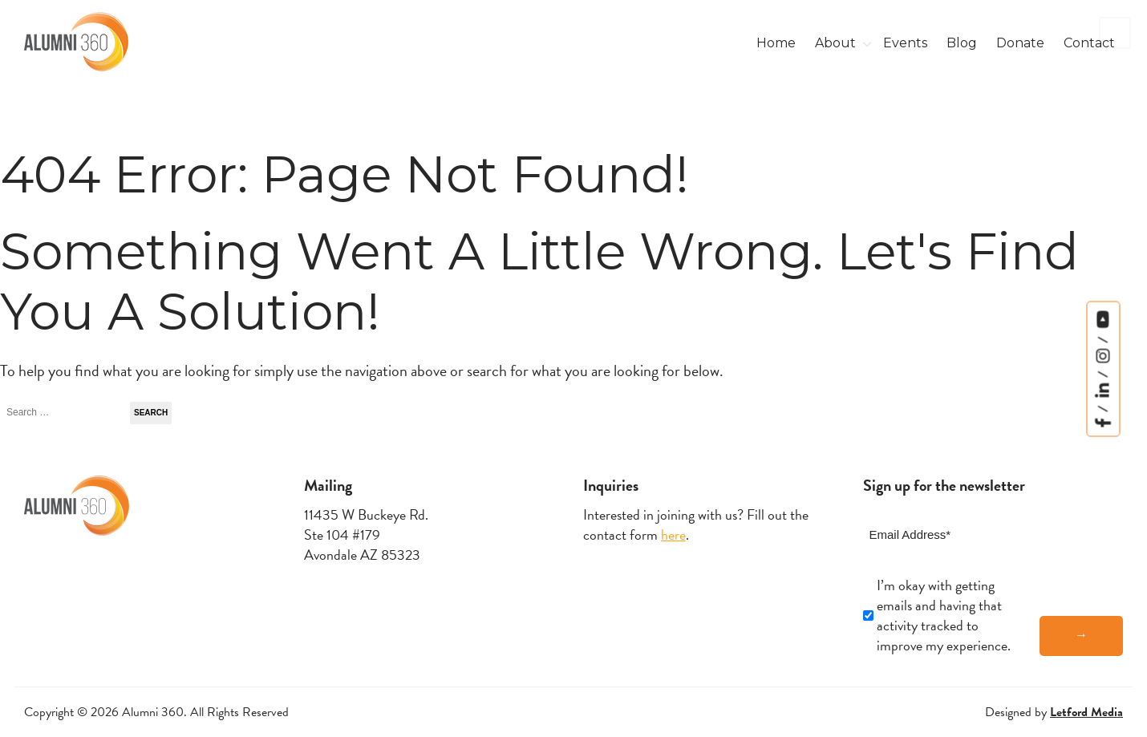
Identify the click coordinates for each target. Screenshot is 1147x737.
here (673, 534)
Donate (1020, 43)
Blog (961, 43)
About (835, 43)
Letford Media (1086, 712)
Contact (1089, 43)
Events (905, 43)
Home (776, 43)
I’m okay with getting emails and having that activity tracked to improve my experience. (944, 615)
